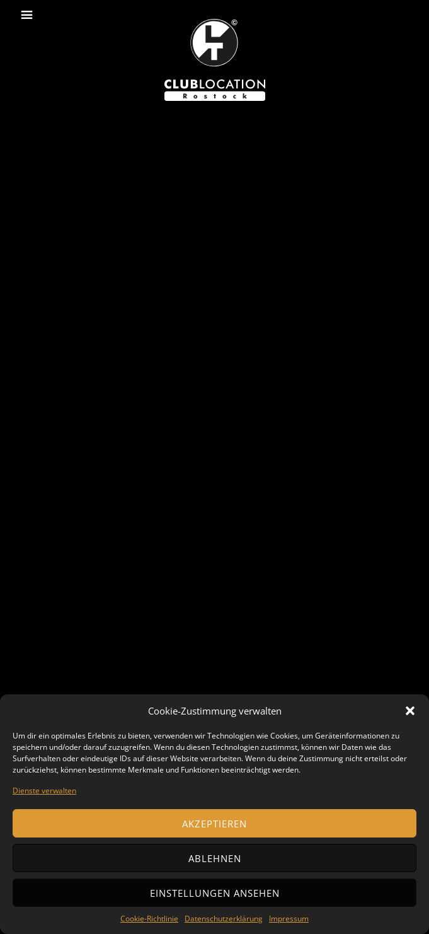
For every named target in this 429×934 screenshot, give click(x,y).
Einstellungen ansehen (215, 893)
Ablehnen (214, 858)
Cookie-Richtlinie (149, 918)
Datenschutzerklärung (224, 918)
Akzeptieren (214, 823)
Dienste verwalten (44, 790)
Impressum (289, 918)
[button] (410, 710)
